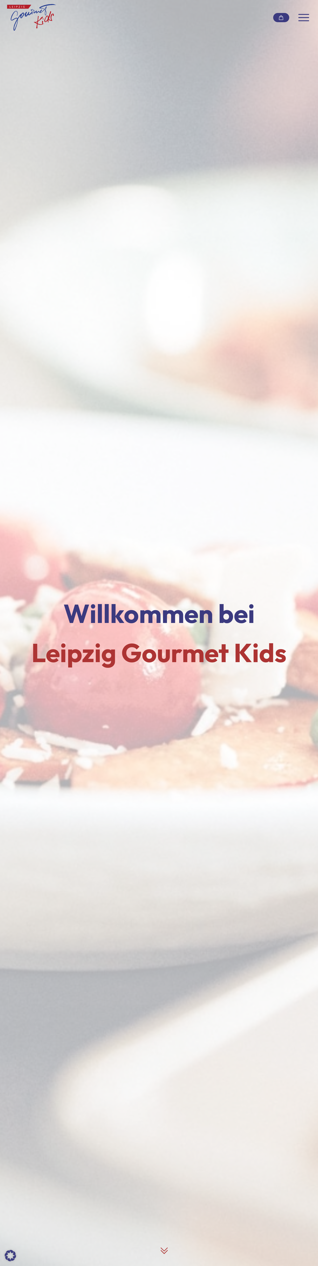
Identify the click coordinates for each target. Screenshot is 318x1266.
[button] (10, 1255)
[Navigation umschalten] (304, 17)
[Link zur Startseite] (31, 17)
